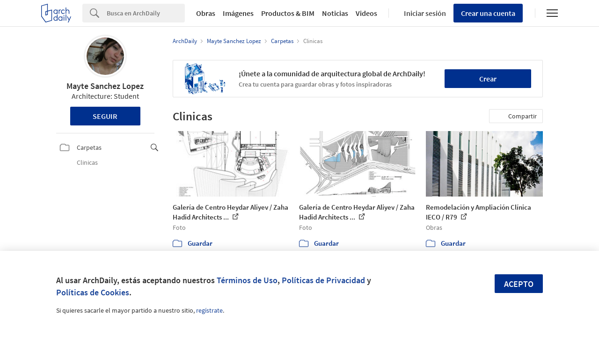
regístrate (209, 310)
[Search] (146, 13)
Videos (366, 13)
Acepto (518, 283)
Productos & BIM (287, 13)
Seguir (105, 116)
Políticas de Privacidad (323, 280)
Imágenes (238, 13)
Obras (205, 13)
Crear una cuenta (488, 13)
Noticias (335, 13)
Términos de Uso (247, 280)
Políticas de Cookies (92, 292)
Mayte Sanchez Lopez (105, 86)
